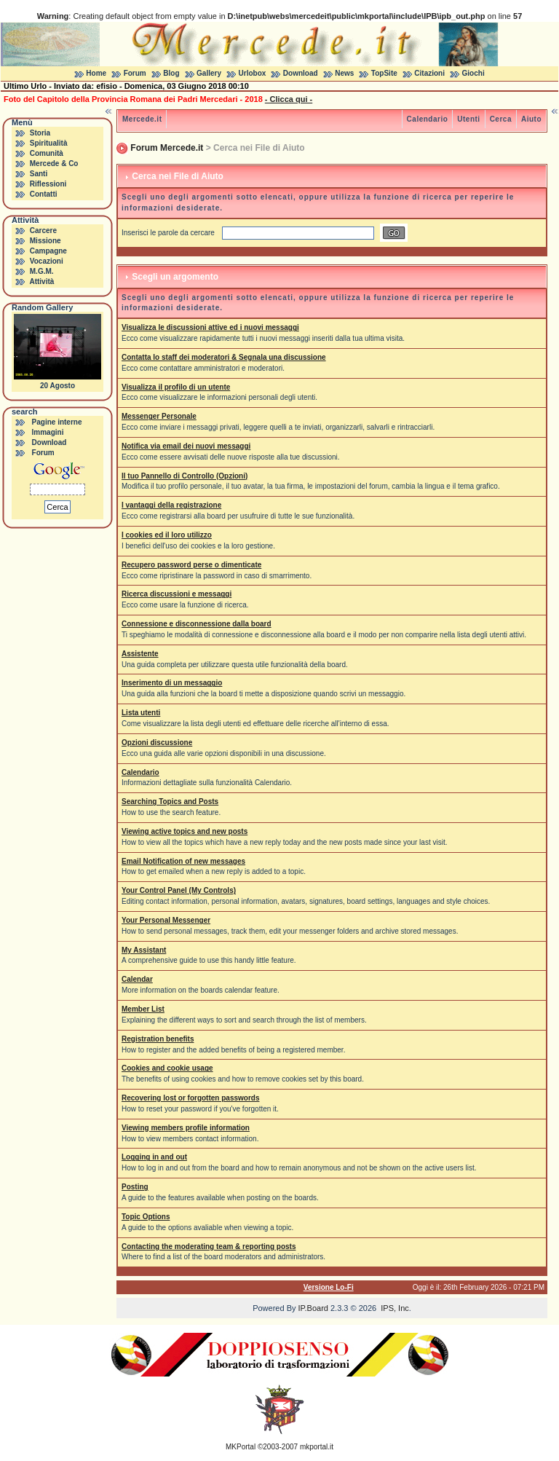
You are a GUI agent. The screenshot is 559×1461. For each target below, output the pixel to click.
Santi (38, 174)
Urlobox (252, 73)
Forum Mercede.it (166, 148)
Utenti (468, 119)
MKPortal (240, 1447)
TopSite (384, 73)
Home (96, 73)
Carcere (43, 231)
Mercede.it (142, 119)
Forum (135, 73)
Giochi (473, 73)
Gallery (209, 73)
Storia (40, 133)
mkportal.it (316, 1447)
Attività (41, 281)
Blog (171, 73)
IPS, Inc (395, 1308)
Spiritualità (49, 143)
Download (300, 73)
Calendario (427, 119)
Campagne (48, 251)
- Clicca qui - (288, 99)
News (344, 73)
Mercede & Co (54, 164)
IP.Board (313, 1308)
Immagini (48, 432)
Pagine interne (57, 422)
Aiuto (531, 119)
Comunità (46, 153)
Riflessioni (48, 184)
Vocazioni (46, 261)
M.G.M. (42, 271)
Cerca (501, 119)
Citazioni (429, 73)
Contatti (44, 194)
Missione (45, 241)
